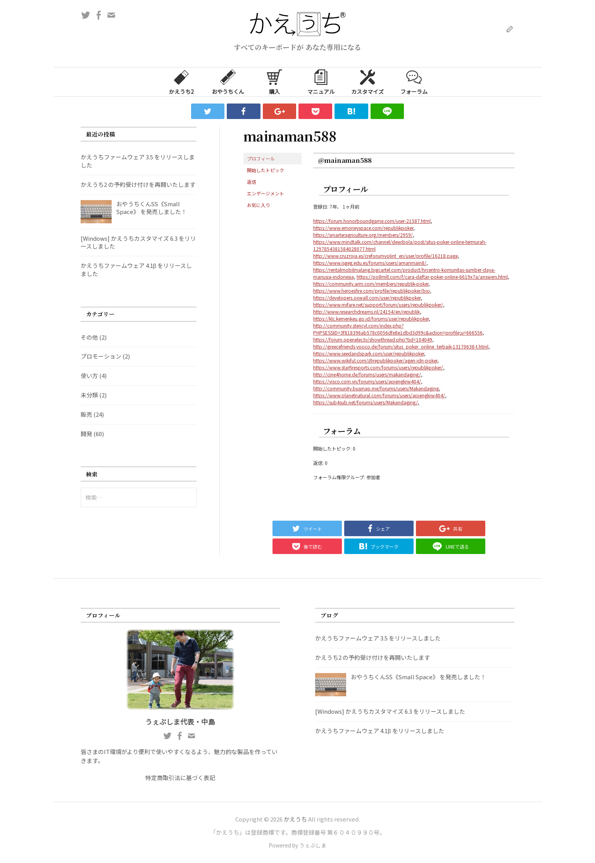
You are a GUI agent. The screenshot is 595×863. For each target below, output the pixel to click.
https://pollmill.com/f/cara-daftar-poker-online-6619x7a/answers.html (432, 276)
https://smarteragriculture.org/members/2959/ (363, 234)
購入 (274, 81)
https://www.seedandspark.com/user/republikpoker (368, 353)
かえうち (295, 819)
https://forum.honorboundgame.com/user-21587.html (372, 220)
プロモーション (101, 356)
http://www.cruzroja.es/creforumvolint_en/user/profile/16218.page (385, 255)
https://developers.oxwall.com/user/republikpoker (367, 297)
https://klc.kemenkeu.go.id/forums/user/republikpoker (371, 318)
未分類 (89, 395)
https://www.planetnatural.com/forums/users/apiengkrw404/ (379, 395)
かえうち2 (181, 81)
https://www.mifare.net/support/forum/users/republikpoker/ (378, 304)
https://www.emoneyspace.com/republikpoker (363, 227)
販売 (86, 414)
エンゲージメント (265, 193)
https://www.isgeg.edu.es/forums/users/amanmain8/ (369, 262)
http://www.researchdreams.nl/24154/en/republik (366, 311)
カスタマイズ (367, 81)
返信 (251, 181)
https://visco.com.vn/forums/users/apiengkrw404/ (367, 381)
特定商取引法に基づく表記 (180, 777)
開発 (86, 434)
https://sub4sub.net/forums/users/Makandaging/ (365, 402)
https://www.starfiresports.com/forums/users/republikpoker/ (378, 367)
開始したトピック (265, 170)
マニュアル (321, 81)
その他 (89, 337)
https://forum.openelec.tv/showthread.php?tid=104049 (372, 339)
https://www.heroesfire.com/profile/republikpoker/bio (371, 290)
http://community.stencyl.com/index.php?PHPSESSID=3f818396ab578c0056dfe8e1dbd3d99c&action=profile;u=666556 (398, 329)
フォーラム (414, 81)
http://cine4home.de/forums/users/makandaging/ (367, 374)
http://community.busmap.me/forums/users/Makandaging (376, 388)
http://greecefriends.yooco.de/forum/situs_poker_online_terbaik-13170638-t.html (400, 346)
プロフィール (261, 158)
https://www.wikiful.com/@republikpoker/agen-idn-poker (375, 360)
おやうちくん (228, 81)
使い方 (89, 375)
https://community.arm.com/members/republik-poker (370, 283)
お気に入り (258, 205)
